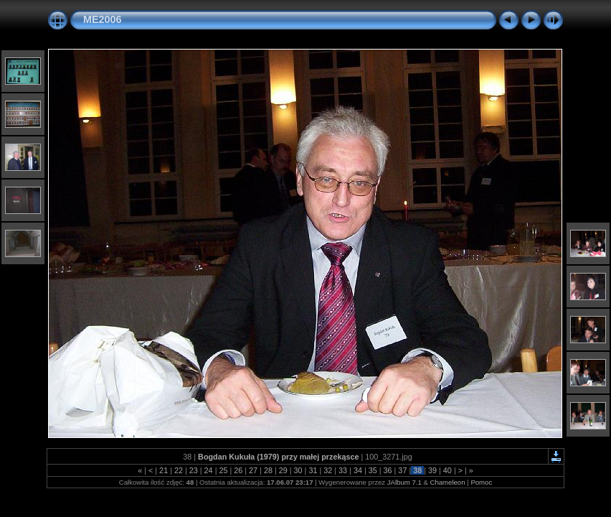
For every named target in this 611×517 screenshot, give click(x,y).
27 (253, 470)
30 (298, 470)
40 (447, 470)
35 (372, 470)
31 (312, 470)
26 (238, 470)
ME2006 (102, 19)
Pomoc (481, 482)
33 (342, 470)
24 (208, 470)
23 (193, 470)
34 (357, 470)
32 (327, 470)
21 (163, 470)
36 (388, 470)
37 (402, 470)
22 (178, 470)
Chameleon (447, 482)
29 (283, 470)
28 (268, 470)
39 (432, 470)
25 (223, 470)
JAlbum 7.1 (404, 482)
